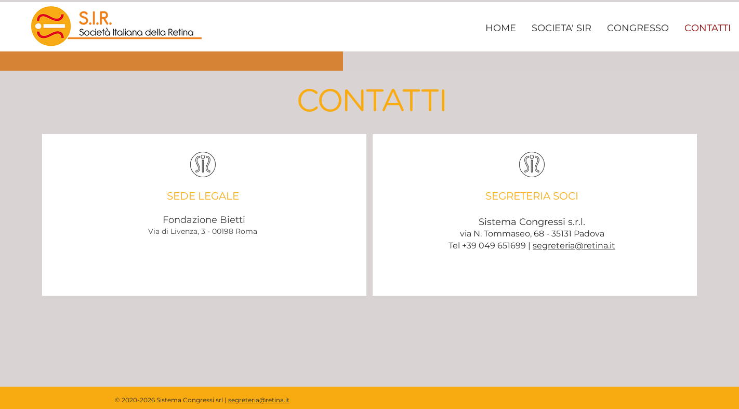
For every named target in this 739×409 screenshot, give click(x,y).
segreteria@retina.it (574, 245)
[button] (561, 28)
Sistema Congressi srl (189, 400)
